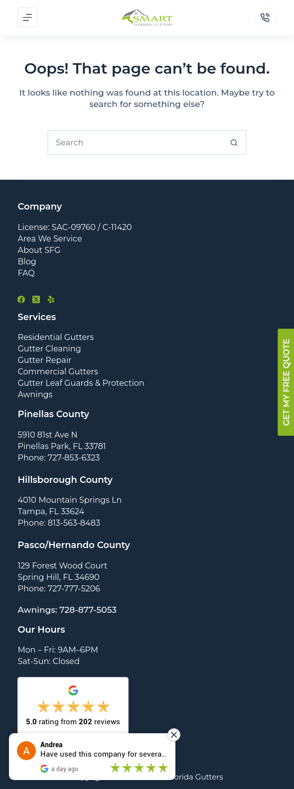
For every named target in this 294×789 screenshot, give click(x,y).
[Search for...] (134, 142)
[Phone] (265, 17)
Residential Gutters (55, 337)
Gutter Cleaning (49, 348)
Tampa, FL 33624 (50, 511)
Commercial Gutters (57, 371)
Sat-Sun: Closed (48, 661)
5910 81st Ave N (47, 435)
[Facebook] (21, 299)
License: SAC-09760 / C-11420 (74, 227)
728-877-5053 (88, 610)
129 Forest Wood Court (62, 565)
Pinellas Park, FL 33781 (61, 446)
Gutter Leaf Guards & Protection (80, 383)
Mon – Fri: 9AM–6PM (57, 650)
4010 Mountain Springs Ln (69, 500)
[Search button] (234, 142)
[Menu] (27, 17)
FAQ (25, 273)
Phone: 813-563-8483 (58, 523)
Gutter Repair (44, 360)
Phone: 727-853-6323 (58, 457)
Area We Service (49, 238)
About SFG (38, 250)
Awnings (34, 394)
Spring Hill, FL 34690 (58, 577)
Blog (26, 261)
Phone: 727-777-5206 (58, 588)
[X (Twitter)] (36, 299)
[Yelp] (51, 299)
